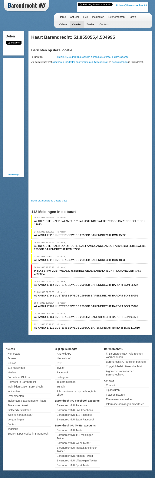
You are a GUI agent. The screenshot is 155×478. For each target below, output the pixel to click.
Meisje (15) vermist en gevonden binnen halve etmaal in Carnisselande (93, 57)
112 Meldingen (16, 367)
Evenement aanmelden (119, 399)
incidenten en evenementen (79, 62)
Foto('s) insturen (115, 394)
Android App (64, 353)
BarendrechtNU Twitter (70, 430)
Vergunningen (16, 419)
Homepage (14, 353)
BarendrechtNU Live (19, 377)
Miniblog (12, 372)
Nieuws (12, 363)
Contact (104, 24)
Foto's (132, 16)
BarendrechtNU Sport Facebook (75, 419)
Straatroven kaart (18, 405)
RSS (59, 363)
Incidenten (98, 16)
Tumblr (61, 386)
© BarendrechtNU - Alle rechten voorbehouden (124, 355)
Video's (63, 24)
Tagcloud (13, 428)
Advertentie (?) (13, 175)
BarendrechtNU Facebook (72, 405)
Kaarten (77, 24)
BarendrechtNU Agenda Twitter (75, 455)
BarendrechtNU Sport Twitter (74, 465)
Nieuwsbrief (64, 358)
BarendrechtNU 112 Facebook (74, 414)
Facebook (62, 372)
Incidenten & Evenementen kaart (27, 400)
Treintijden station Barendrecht (25, 386)
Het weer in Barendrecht (22, 381)
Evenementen (116, 16)
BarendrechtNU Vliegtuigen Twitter (77, 460)
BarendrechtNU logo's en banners (126, 361)
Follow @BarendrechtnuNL (132, 5)
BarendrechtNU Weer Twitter (73, 443)
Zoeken (91, 24)
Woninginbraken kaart (20, 414)
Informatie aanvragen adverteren (125, 404)
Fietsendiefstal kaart (19, 410)
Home (62, 16)
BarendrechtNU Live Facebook (75, 410)
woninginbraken (120, 62)
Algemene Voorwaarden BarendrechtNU (120, 373)
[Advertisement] (19, 115)
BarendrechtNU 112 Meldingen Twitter (75, 436)
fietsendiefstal (101, 62)
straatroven (58, 62)
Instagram (62, 377)
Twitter (60, 367)
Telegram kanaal (66, 381)
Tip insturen (113, 389)
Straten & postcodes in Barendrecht (28, 433)
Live (85, 16)
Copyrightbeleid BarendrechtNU (124, 366)
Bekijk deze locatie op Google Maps (49, 200)
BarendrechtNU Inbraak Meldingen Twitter (77, 449)
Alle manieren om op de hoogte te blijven (76, 393)
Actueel (74, 16)
